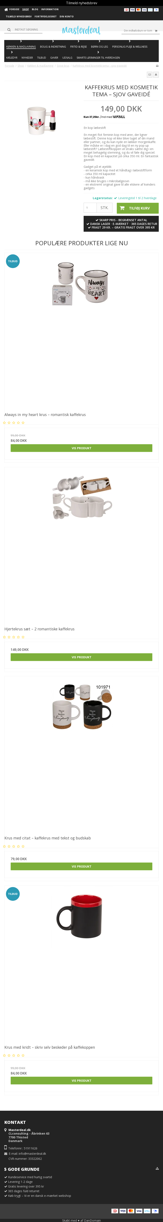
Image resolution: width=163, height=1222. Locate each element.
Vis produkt (81, 447)
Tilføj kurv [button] (132, 208)
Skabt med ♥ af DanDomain (81, 1220)
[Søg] (23, 29)
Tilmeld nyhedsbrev (81, 3)
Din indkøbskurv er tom (142, 31)
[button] (149, 75)
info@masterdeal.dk (32, 1153)
